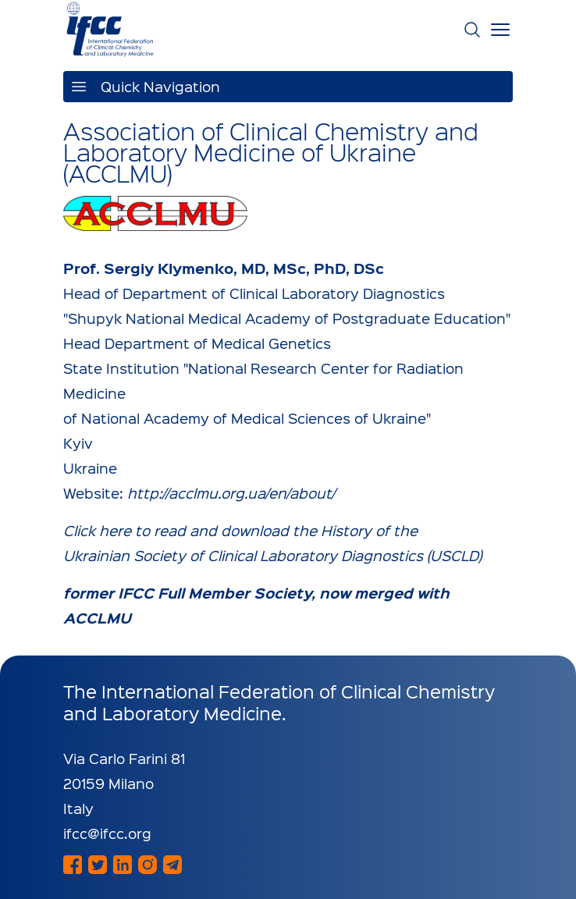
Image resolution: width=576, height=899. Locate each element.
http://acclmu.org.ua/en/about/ (231, 493)
